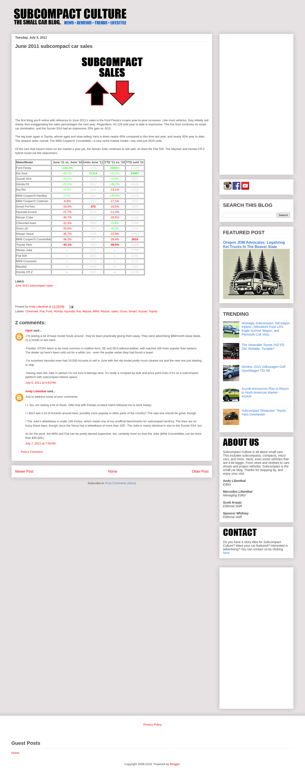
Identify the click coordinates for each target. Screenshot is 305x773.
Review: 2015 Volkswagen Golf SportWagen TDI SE (263, 368)
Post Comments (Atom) (121, 483)
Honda (58, 311)
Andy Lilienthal (35, 391)
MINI (96, 311)
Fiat (42, 311)
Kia (79, 311)
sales (114, 311)
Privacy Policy (152, 724)
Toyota (153, 311)
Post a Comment (32, 451)
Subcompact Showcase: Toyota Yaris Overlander (264, 412)
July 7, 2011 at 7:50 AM (40, 443)
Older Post (200, 471)
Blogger (175, 764)
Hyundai (69, 311)
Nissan (105, 311)
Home (112, 471)
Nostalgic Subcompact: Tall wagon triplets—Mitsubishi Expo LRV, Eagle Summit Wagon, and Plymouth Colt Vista (266, 328)
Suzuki (142, 311)
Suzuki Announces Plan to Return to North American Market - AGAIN (265, 392)
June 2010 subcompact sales (34, 285)
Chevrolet (32, 311)
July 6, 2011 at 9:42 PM (40, 382)
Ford (49, 311)
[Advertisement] (256, 103)
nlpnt (29, 330)
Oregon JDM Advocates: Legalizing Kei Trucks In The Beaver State (254, 244)
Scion (123, 311)
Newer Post (24, 471)
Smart (133, 311)
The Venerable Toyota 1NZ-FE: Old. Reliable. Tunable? (263, 346)
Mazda (86, 311)
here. (226, 553)
